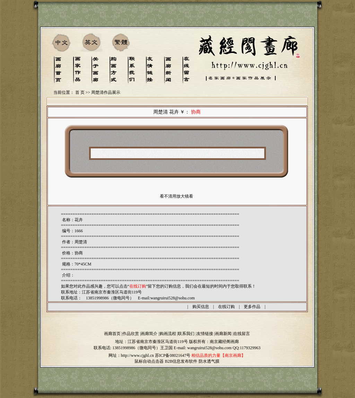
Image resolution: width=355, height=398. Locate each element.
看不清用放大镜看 (176, 196)
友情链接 (205, 333)
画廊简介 (149, 333)
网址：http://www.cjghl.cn (131, 355)
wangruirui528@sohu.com (172, 298)
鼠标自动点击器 (149, 361)
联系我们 (186, 333)
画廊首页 (112, 333)
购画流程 (167, 333)
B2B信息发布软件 (181, 361)
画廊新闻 (223, 333)
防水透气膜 (209, 361)
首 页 (80, 92)
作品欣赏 (130, 333)
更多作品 (252, 306)
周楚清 (81, 241)
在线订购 (226, 306)
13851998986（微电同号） (136, 347)
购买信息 (200, 306)
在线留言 (241, 333)
